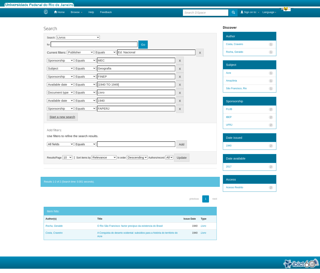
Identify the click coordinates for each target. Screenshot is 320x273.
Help (91, 12)
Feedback (106, 12)
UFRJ (229, 124)
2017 (229, 166)
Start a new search (62, 117)
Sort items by (83, 157)
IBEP (229, 117)
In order (122, 157)
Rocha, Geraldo (54, 226)
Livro (203, 226)
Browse (76, 12)
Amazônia (231, 80)
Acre (228, 73)
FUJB (229, 109)
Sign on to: (250, 12)
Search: (51, 37)
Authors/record (156, 157)
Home (59, 12)
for (48, 44)
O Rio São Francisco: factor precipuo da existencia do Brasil (130, 226)
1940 (229, 145)
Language (269, 12)
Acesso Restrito (234, 187)
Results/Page (54, 157)
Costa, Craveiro (54, 232)
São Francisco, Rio (236, 88)
